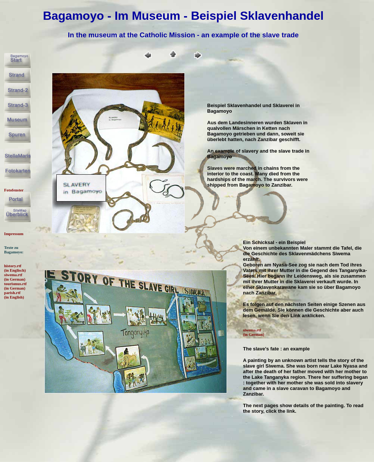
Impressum (14, 233)
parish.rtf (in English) (14, 294)
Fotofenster (14, 190)
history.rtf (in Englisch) (15, 267)
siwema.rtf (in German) (14, 276)
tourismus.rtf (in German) (15, 285)
